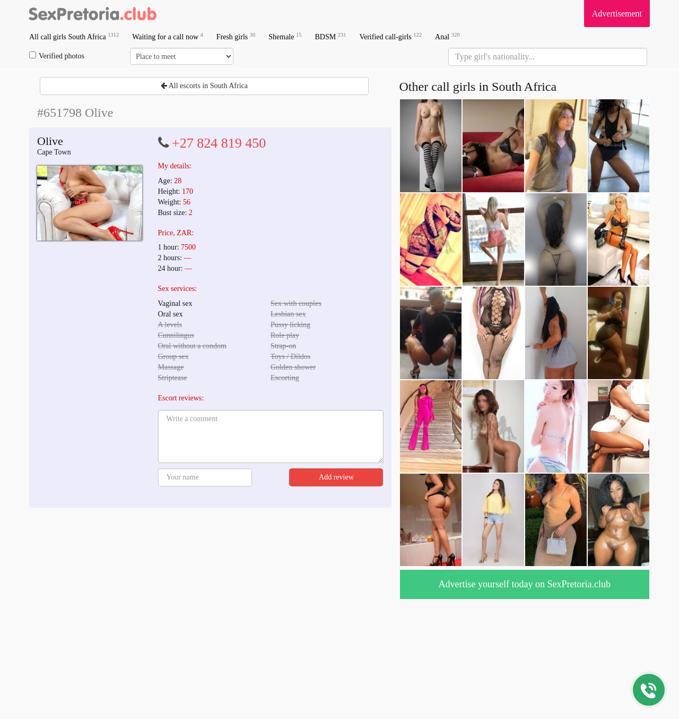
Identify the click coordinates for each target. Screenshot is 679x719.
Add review (336, 477)
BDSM (330, 36)
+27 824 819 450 (219, 143)
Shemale (284, 36)
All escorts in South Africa (204, 86)
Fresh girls (236, 36)
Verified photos (56, 56)
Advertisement (617, 13)
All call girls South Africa (74, 36)
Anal (447, 36)
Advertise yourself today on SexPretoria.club (525, 584)
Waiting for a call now (167, 36)
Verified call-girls (390, 36)
